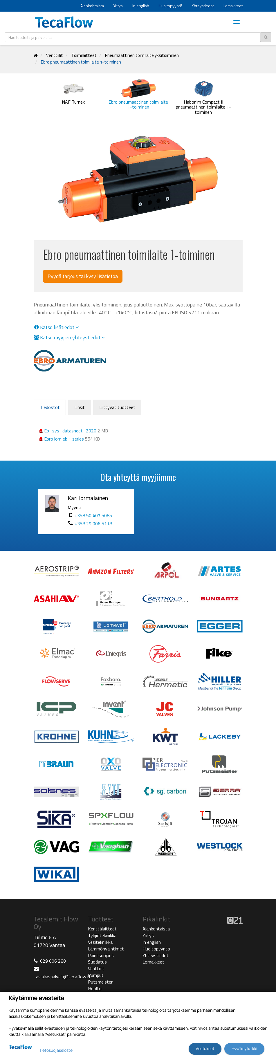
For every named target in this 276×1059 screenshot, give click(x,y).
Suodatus (97, 961)
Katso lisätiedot (56, 327)
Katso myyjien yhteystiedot (69, 337)
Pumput (96, 975)
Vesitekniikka (100, 942)
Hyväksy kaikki (244, 1048)
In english (140, 6)
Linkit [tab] (79, 407)
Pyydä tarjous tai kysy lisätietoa (83, 276)
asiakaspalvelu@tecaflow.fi (63, 976)
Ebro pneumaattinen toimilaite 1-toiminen (81, 62)
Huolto (95, 988)
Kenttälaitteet (102, 928)
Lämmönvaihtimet (106, 948)
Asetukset (205, 1048)
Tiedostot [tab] (50, 407)
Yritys (118, 6)
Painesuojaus (101, 955)
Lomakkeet (233, 6)
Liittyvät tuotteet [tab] (117, 407)
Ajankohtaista (92, 6)
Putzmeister (100, 981)
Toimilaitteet (84, 55)
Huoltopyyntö (170, 6)
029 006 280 (53, 960)
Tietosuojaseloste (56, 1050)
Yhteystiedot (203, 6)
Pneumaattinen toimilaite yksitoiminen (142, 55)
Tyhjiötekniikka (102, 935)
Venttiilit (54, 55)
